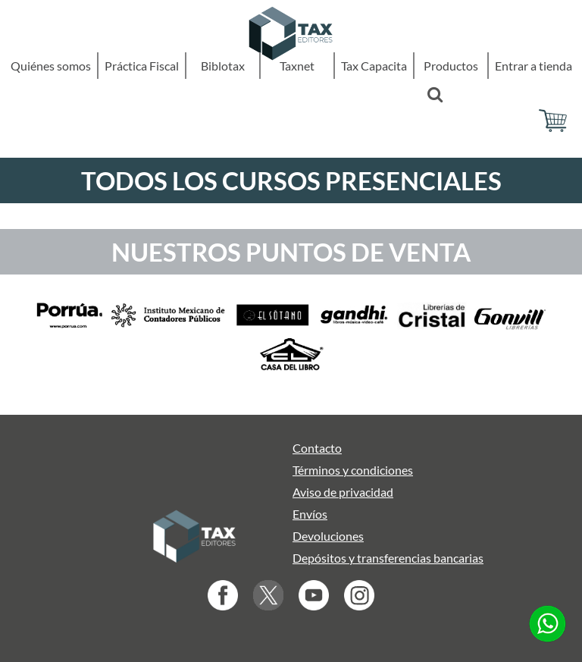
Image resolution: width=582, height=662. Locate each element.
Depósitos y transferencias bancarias (388, 558)
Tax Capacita (374, 65)
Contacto (317, 448)
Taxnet (297, 65)
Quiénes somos (51, 65)
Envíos (310, 514)
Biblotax (223, 65)
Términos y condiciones (353, 470)
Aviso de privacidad (343, 492)
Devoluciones (328, 536)
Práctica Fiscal (142, 65)
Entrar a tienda (533, 65)
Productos (451, 65)
